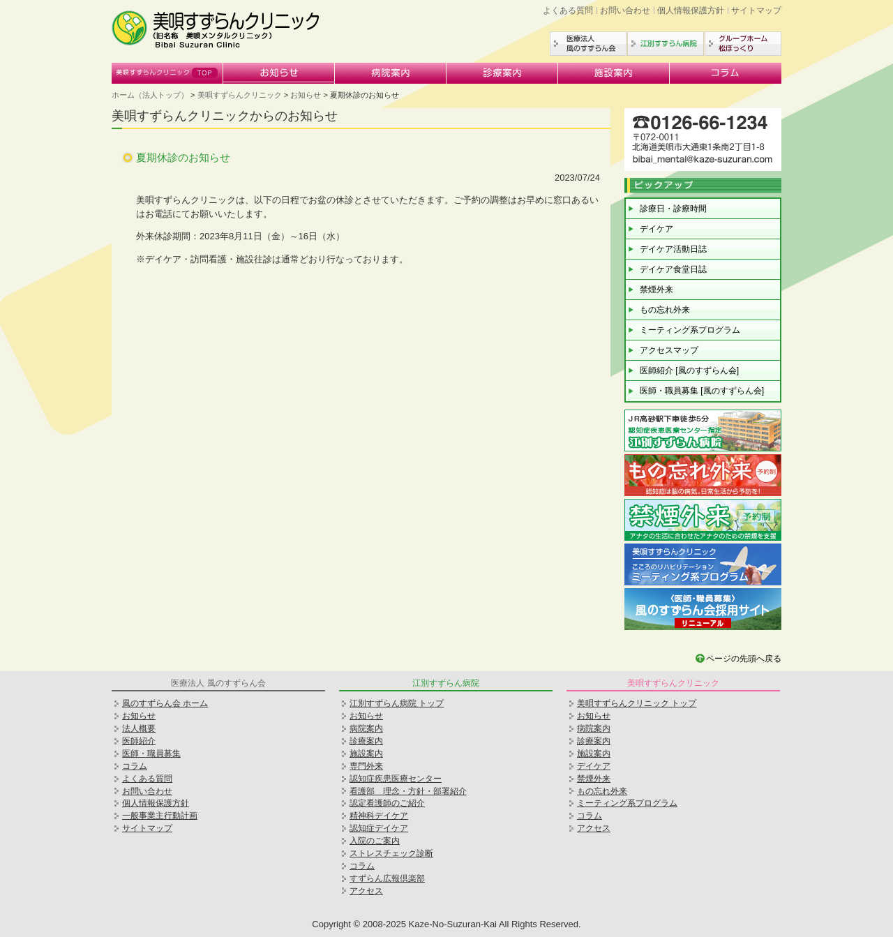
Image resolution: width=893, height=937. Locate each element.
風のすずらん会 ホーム (165, 703)
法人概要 (139, 728)
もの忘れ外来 (665, 310)
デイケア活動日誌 (673, 249)
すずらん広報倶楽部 (387, 878)
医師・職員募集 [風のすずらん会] (702, 391)
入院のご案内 (375, 841)
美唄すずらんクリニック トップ (636, 703)
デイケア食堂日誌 (673, 269)
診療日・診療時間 (673, 208)
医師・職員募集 (151, 753)
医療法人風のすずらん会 (588, 43)
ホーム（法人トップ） (150, 95)
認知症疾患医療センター (396, 779)
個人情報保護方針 (690, 10)
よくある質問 (568, 10)
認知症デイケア (379, 828)
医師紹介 (139, 741)
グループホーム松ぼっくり (743, 43)
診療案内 (502, 73)
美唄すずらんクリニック (167, 73)
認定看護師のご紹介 (387, 803)
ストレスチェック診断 (391, 853)
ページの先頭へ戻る (743, 659)
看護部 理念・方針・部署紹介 (408, 791)
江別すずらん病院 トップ (397, 703)
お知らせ (279, 73)
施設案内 (614, 73)
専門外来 (366, 766)
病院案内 (390, 73)
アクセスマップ (669, 350)
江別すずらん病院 (665, 43)
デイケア (656, 229)
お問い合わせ (625, 10)
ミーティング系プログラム (690, 330)
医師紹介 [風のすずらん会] (689, 370)
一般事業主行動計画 (159, 815)
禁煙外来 (656, 289)
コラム (725, 73)
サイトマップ (756, 10)
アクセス (366, 891)
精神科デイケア (379, 815)
